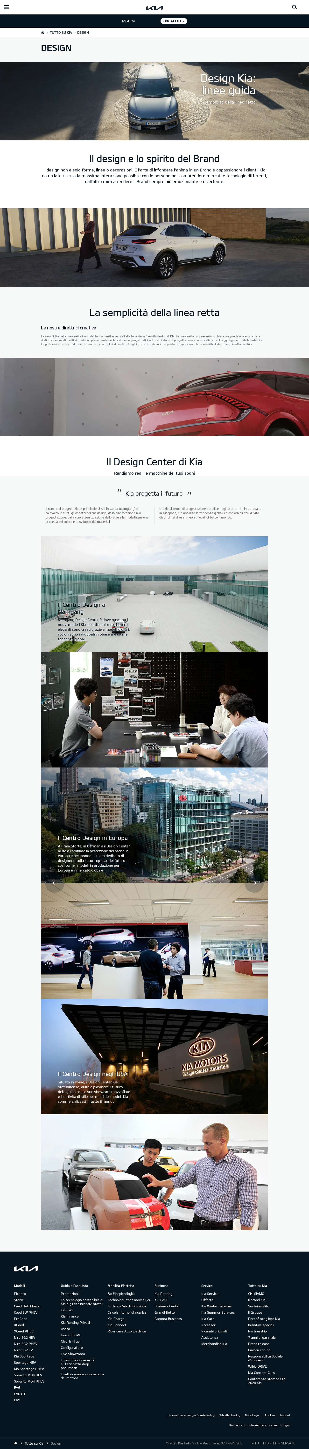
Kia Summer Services (218, 1312)
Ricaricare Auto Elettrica (127, 1331)
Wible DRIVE (257, 1366)
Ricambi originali (214, 1331)
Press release (259, 1344)
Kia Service (209, 1294)
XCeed (19, 1325)
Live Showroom (73, 1354)
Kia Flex (67, 1310)
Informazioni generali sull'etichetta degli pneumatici (77, 1364)
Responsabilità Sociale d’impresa (265, 1358)
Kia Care (207, 1319)
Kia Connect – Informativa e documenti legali (259, 1425)
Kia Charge (116, 1319)
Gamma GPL (71, 1335)
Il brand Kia (257, 1300)
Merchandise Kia (214, 1344)
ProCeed (20, 1319)
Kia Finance (70, 1316)
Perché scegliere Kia (264, 1319)
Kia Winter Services (216, 1306)
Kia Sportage (24, 1356)
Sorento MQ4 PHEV (29, 1381)
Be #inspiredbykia (121, 1294)
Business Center (167, 1306)
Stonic (19, 1300)
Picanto (20, 1294)
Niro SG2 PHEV (25, 1344)
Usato (65, 1329)
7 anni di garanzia (262, 1337)
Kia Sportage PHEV (29, 1369)
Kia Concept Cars (261, 1372)
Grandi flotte (164, 1312)
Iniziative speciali (261, 1325)
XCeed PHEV (24, 1331)
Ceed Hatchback (26, 1306)
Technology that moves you (129, 1300)
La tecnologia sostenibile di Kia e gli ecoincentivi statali (82, 1302)
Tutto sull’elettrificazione (127, 1306)
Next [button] (254, 883)
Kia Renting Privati (75, 1322)
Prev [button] (54, 883)
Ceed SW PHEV (25, 1312)
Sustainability (258, 1306)
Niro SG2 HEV (24, 1337)
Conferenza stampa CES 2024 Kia (267, 1381)
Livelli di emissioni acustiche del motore (82, 1376)
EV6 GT (20, 1394)
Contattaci (172, 21)
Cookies (270, 1415)
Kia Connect (117, 1325)
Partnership (257, 1331)
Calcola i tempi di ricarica (127, 1312)
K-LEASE (161, 1300)
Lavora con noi (259, 1350)
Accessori (208, 1325)
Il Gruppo (255, 1312)
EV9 (17, 1400)
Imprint (285, 1415)
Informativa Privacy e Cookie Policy (191, 1415)
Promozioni (69, 1294)
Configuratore (72, 1347)
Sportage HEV (25, 1362)
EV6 (17, 1387)
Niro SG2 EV (23, 1350)
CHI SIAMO (256, 1294)
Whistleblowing (229, 1415)
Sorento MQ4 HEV (28, 1375)
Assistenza (209, 1337)
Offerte (207, 1300)
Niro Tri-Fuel (70, 1341)
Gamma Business (168, 1319)
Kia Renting (163, 1294)
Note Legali (252, 1415)
